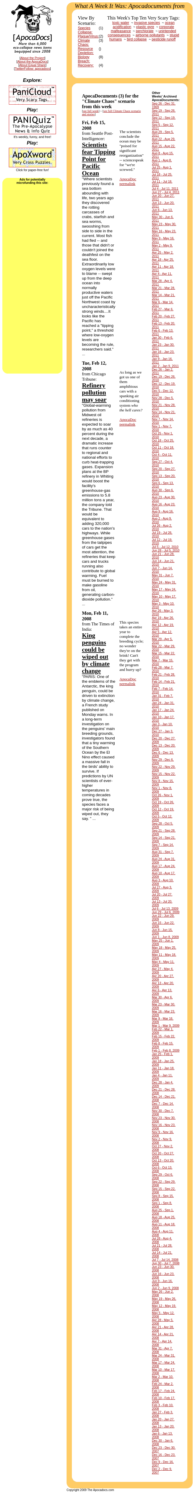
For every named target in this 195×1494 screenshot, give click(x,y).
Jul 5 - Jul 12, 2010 (165, 547)
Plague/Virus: (88, 36)
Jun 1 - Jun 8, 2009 (165, 937)
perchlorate (144, 31)
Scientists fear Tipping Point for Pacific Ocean (98, 159)
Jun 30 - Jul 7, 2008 (166, 1263)
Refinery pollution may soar (94, 392)
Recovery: (86, 65)
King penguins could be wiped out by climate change (96, 653)
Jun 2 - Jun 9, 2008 (165, 1288)
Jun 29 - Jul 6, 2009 (166, 912)
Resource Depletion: (86, 51)
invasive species (147, 23)
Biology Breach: (84, 59)
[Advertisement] (32, 278)
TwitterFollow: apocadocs (32, 68)
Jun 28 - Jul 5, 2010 (166, 550)
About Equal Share (32, 65)
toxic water (120, 23)
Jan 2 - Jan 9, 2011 (165, 366)
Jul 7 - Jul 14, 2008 (165, 1259)
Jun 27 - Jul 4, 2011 (166, 192)
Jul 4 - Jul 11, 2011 (165, 188)
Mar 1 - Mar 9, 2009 (166, 1025)
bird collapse (137, 39)
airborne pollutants (150, 35)
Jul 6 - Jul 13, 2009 (165, 908)
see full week (91, 111)
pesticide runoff (164, 39)
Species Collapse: (85, 30)
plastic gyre (145, 27)
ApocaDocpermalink (128, 181)
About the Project (32, 58)
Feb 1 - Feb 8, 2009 (166, 1050)
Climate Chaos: (84, 42)
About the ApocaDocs (32, 61)
